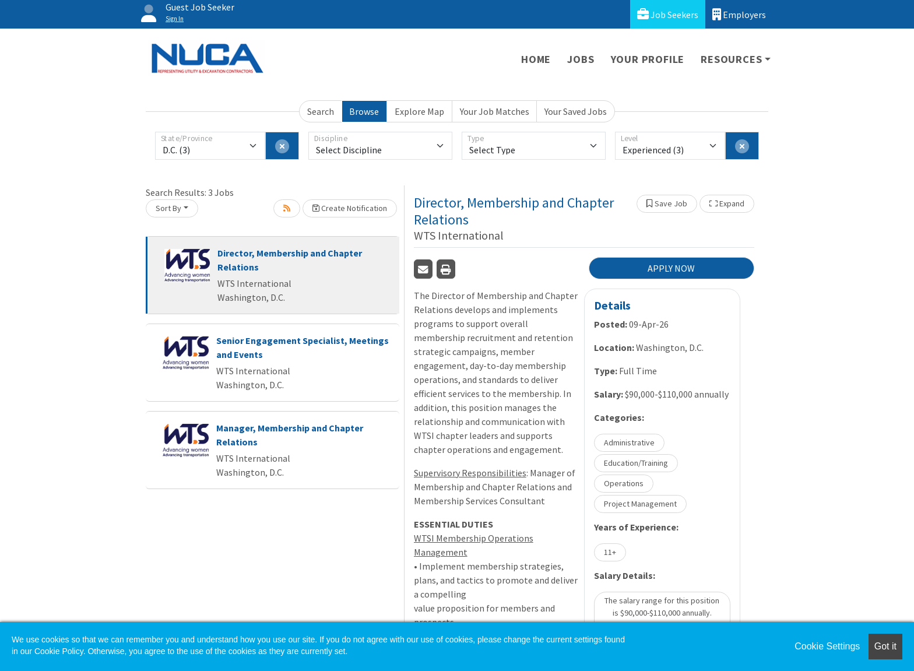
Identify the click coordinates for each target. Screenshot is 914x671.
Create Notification (349, 208)
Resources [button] (731, 59)
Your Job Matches (494, 111)
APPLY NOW (671, 268)
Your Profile (648, 59)
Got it (885, 646)
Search (320, 111)
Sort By (168, 208)
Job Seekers (667, 14)
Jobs (580, 59)
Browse (364, 111)
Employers (739, 14)
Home (536, 59)
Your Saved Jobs (575, 111)
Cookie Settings (827, 646)
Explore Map (419, 111)
